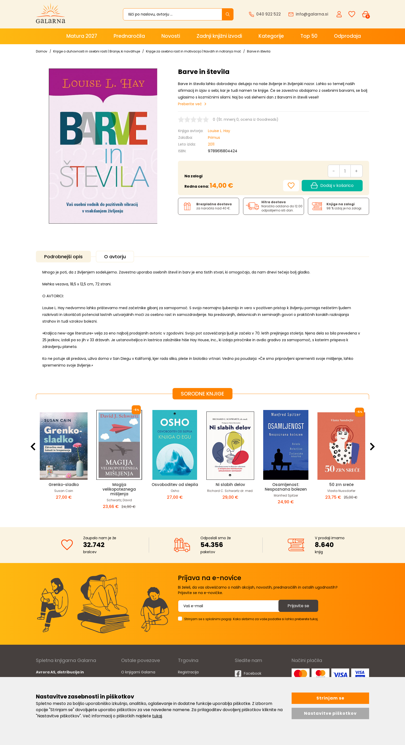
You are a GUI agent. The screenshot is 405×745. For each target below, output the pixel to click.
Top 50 (308, 36)
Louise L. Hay (219, 130)
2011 (211, 144)
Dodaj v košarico (332, 186)
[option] (64, 459)
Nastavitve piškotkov (330, 713)
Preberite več (190, 104)
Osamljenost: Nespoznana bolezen (286, 487)
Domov (41, 51)
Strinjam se (330, 698)
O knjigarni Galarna (138, 672)
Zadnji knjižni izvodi (219, 36)
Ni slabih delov (230, 484)
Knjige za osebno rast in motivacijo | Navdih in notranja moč (193, 51)
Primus (214, 137)
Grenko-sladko (64, 484)
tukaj (157, 716)
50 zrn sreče (341, 484)
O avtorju (115, 256)
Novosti (170, 36)
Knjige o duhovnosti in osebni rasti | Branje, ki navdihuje (96, 51)
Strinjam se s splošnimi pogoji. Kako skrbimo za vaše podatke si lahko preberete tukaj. (251, 619)
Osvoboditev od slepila (175, 484)
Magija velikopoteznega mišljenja (119, 489)
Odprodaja (347, 36)
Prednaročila (129, 36)
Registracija (188, 672)
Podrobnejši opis (63, 256)
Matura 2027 (81, 36)
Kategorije (271, 36)
